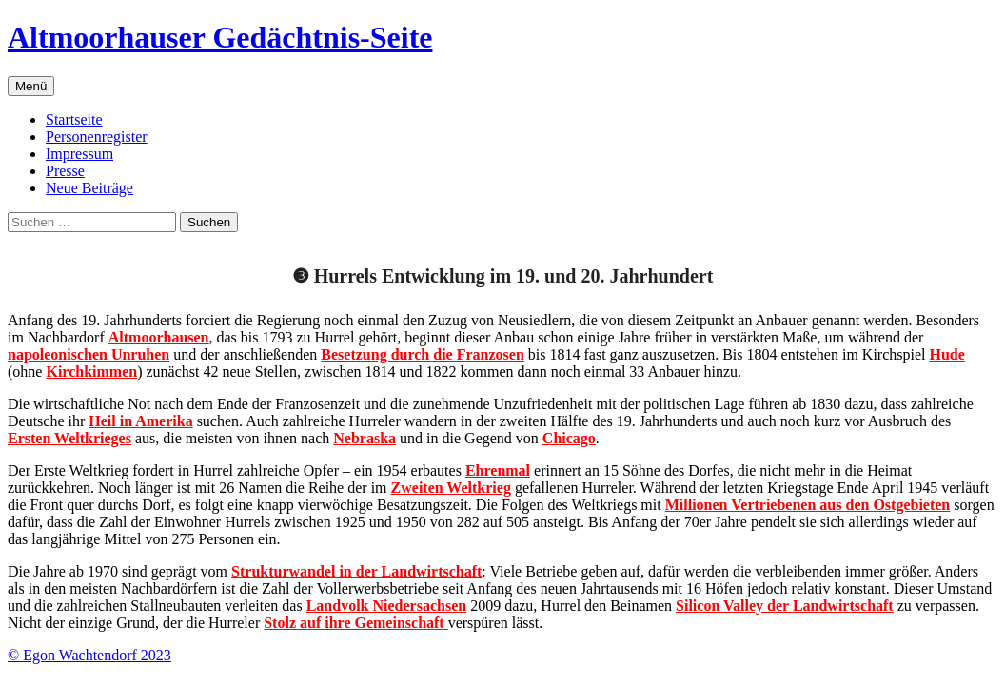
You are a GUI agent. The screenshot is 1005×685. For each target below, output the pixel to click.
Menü (31, 86)
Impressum (79, 154)
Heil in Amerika (140, 421)
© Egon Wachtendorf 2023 (89, 655)
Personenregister (97, 136)
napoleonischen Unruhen (88, 354)
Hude (947, 354)
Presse (65, 171)
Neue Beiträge (89, 188)
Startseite (74, 119)
